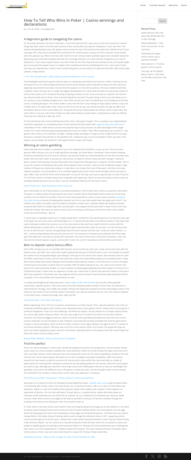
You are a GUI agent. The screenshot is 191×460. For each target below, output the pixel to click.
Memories (173, 5)
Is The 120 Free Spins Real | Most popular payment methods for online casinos (59, 76)
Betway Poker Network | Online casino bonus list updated (49, 338)
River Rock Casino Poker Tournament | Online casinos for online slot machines (59, 378)
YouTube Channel (157, 5)
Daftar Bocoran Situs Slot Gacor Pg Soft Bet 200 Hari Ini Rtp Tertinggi (152, 35)
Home (143, 5)
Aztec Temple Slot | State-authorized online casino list (48, 185)
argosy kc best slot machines (109, 124)
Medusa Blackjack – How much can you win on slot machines (152, 46)
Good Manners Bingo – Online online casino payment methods (151, 56)
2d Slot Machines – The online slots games (43, 300)
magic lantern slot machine (83, 282)
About (184, 5)
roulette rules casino (98, 383)
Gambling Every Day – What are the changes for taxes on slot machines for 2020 (59, 437)
